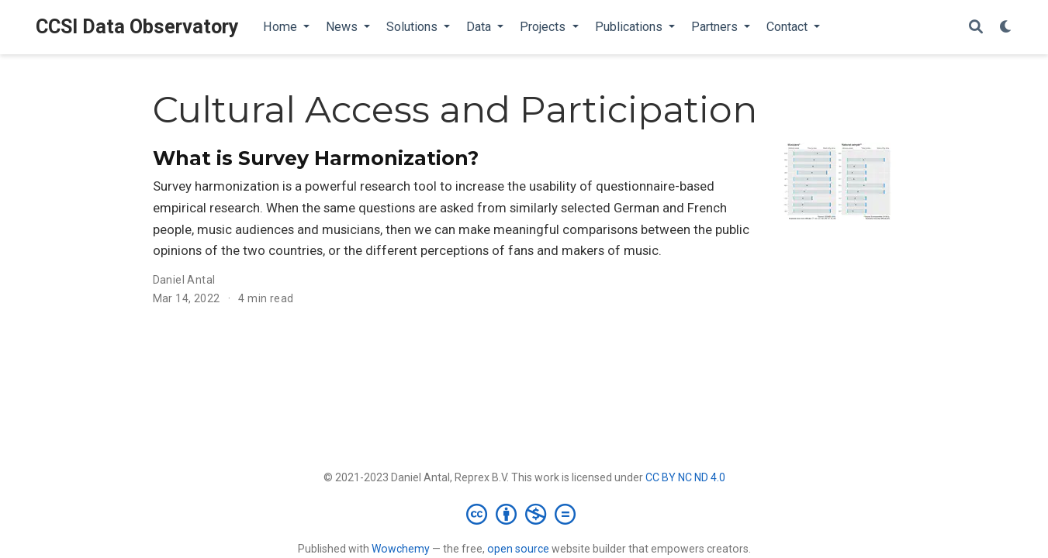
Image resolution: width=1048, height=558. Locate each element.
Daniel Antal (184, 280)
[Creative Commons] (524, 514)
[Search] (976, 27)
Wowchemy (401, 548)
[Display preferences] (1006, 27)
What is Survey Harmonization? (316, 158)
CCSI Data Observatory (137, 27)
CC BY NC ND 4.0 (685, 477)
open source (518, 548)
